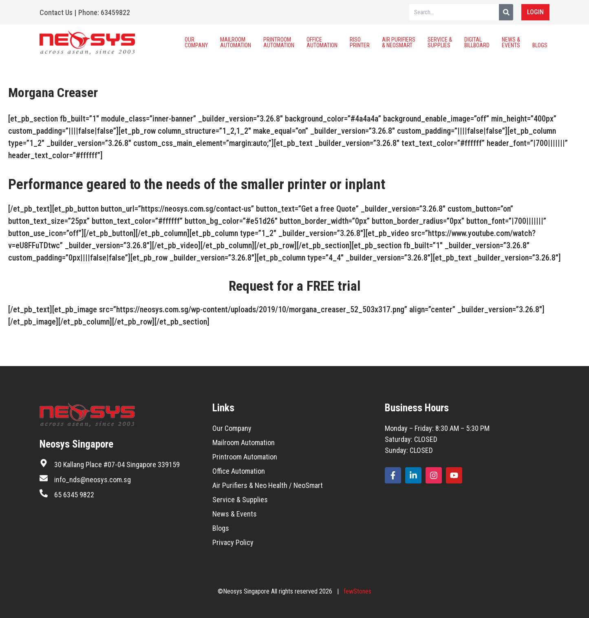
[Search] (506, 12)
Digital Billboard (477, 42)
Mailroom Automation (235, 42)
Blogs (539, 42)
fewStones (357, 591)
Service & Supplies (440, 42)
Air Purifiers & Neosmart (398, 42)
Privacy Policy (233, 542)
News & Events (511, 42)
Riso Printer (360, 42)
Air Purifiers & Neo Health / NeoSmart (267, 485)
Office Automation (322, 42)
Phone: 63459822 (104, 12)
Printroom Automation (278, 42)
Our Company (196, 42)
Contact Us (56, 12)
